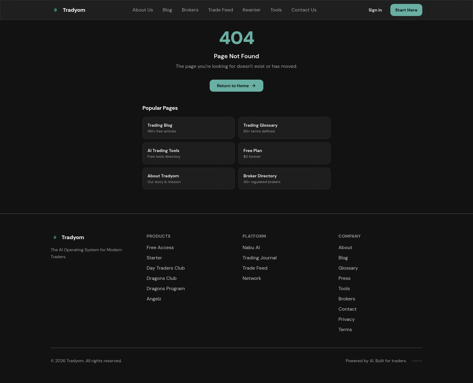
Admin (416, 360)
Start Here (406, 10)
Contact (347, 309)
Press (344, 278)
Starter (154, 258)
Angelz (154, 299)
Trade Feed (220, 10)
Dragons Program (166, 288)
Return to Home (236, 85)
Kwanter (252, 10)
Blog (167, 10)
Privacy (346, 319)
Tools (276, 10)
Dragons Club (161, 278)
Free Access (160, 247)
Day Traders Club (166, 268)
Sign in (375, 10)
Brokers (190, 10)
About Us (142, 10)
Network (252, 278)
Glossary (348, 268)
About (345, 247)
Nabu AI (251, 247)
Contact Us (303, 10)
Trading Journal (260, 258)
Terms (345, 329)
